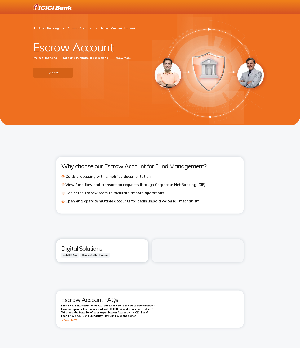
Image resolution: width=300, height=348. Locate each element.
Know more (123, 57)
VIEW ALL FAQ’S (69, 320)
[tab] (70, 255)
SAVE (53, 72)
